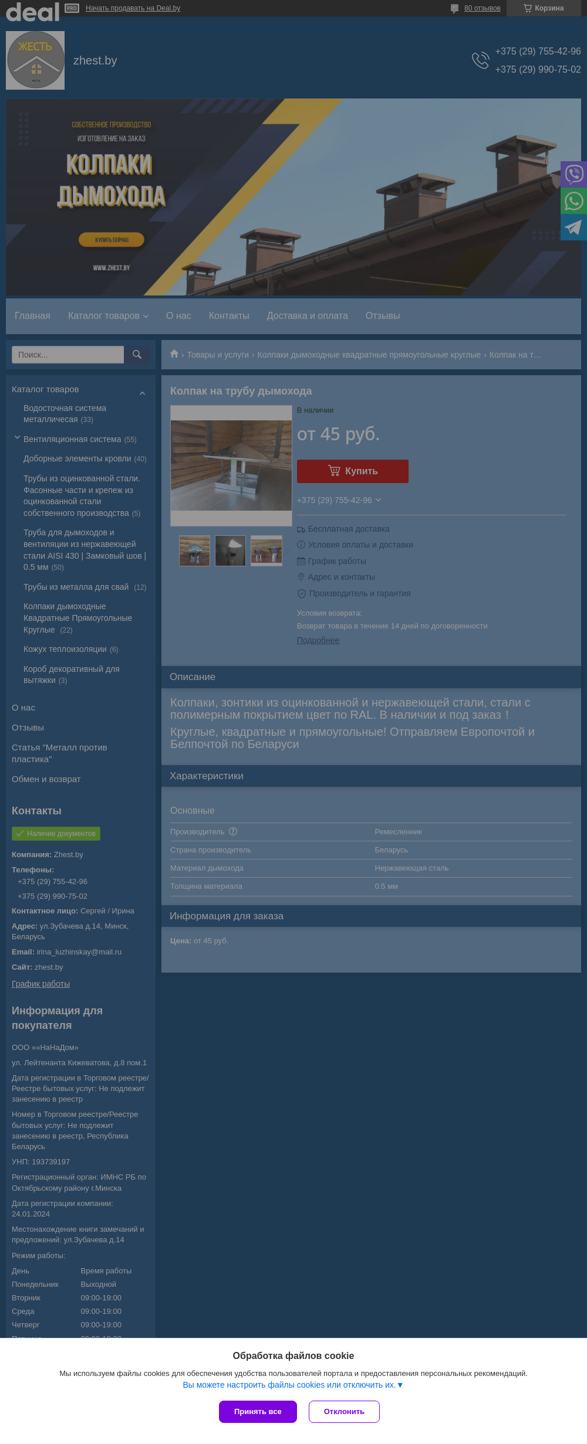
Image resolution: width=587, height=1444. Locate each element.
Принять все (258, 1411)
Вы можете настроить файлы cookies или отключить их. (289, 1384)
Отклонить (344, 1411)
